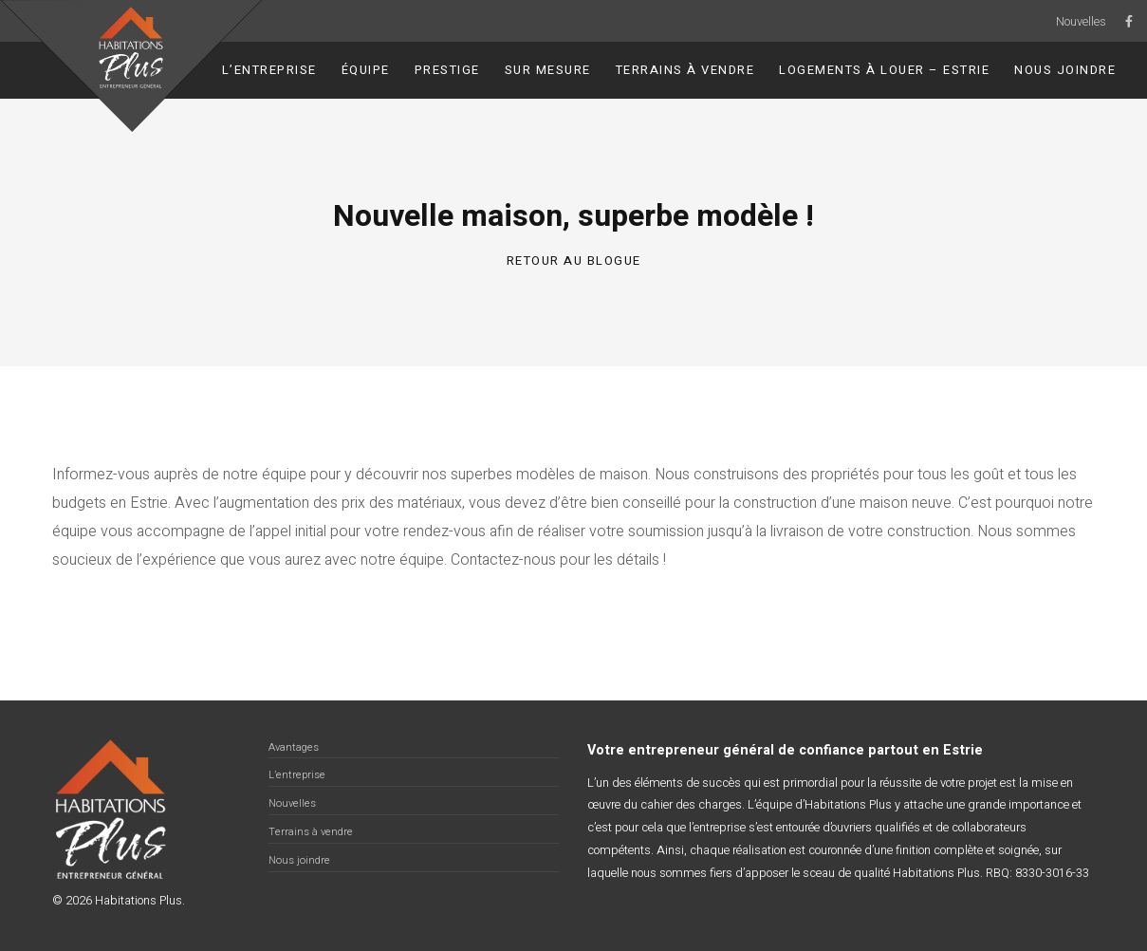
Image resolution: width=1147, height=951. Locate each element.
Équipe (366, 70)
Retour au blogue (574, 261)
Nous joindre (1065, 70)
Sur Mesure (548, 70)
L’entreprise (269, 70)
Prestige (447, 70)
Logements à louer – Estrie (884, 70)
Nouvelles (1081, 21)
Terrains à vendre (685, 70)
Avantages (293, 747)
